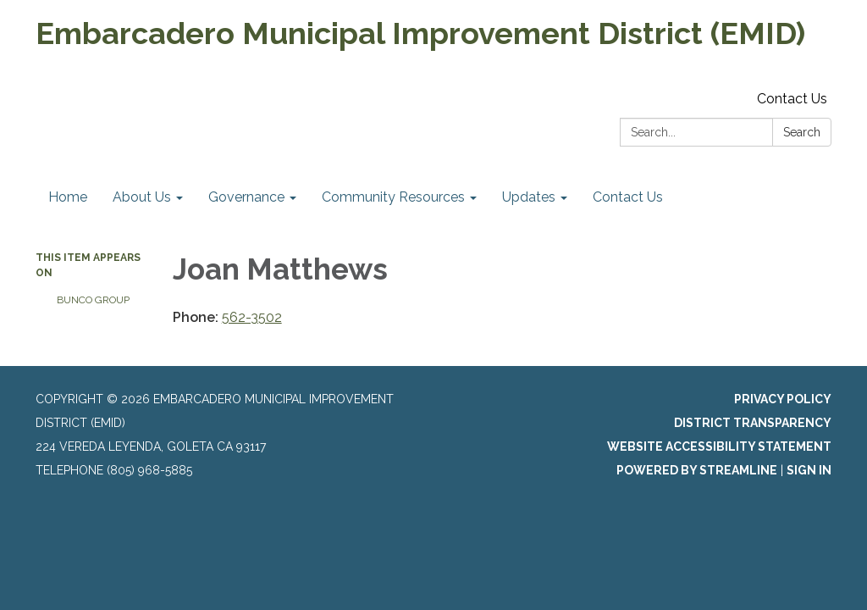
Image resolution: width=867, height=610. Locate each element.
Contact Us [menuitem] (628, 197)
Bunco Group (93, 300)
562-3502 (252, 317)
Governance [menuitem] (246, 197)
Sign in (809, 470)
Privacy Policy (782, 399)
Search (801, 132)
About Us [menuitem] (142, 197)
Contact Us (792, 99)
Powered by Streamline (696, 470)
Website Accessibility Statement (719, 446)
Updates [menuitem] (528, 197)
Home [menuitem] (67, 197)
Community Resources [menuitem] (393, 197)
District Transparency (752, 423)
